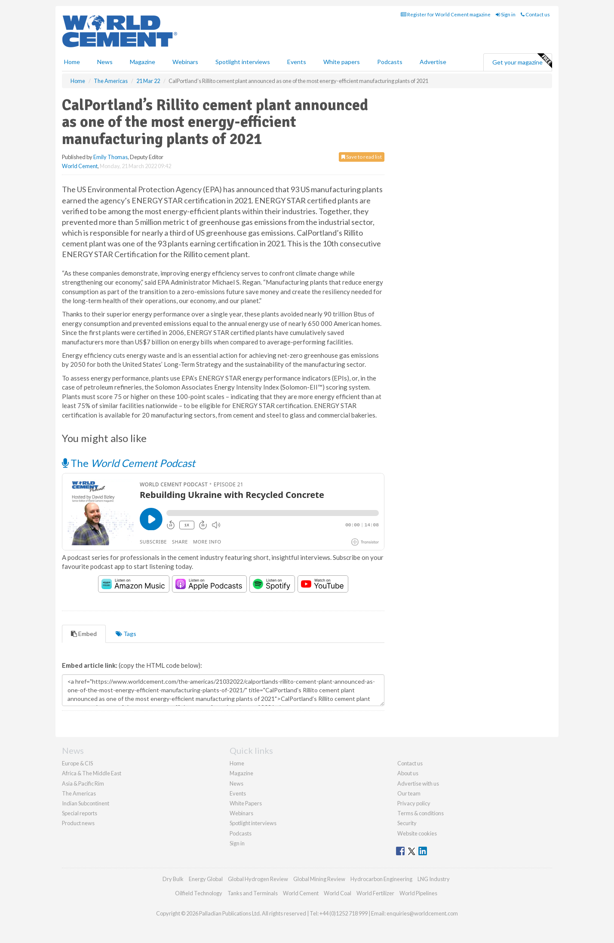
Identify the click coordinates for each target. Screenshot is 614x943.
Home (72, 61)
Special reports (79, 813)
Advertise (433, 61)
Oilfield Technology (198, 893)
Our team (409, 793)
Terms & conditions (420, 813)
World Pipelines (418, 893)
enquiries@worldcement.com (422, 913)
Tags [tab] (126, 633)
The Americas (79, 793)
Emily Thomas (110, 157)
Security (407, 823)
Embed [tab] (84, 633)
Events (296, 61)
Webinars (185, 61)
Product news (78, 823)
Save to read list (361, 157)
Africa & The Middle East (91, 773)
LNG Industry (434, 878)
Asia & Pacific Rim (83, 783)
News (236, 783)
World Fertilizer (375, 893)
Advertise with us (418, 783)
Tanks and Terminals (252, 893)
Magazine (142, 61)
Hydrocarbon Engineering (381, 878)
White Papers (246, 803)
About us (407, 773)
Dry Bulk (173, 878)
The (128, 463)
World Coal (337, 893)
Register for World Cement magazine (446, 14)
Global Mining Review (319, 878)
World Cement (80, 166)
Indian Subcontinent (85, 803)
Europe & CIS (77, 763)
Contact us (535, 14)
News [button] (105, 61)
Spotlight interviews (242, 61)
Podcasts (389, 61)
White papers (341, 61)
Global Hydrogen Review (258, 878)
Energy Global (206, 878)
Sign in (506, 14)
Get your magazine (522, 61)
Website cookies (417, 833)
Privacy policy (413, 803)
